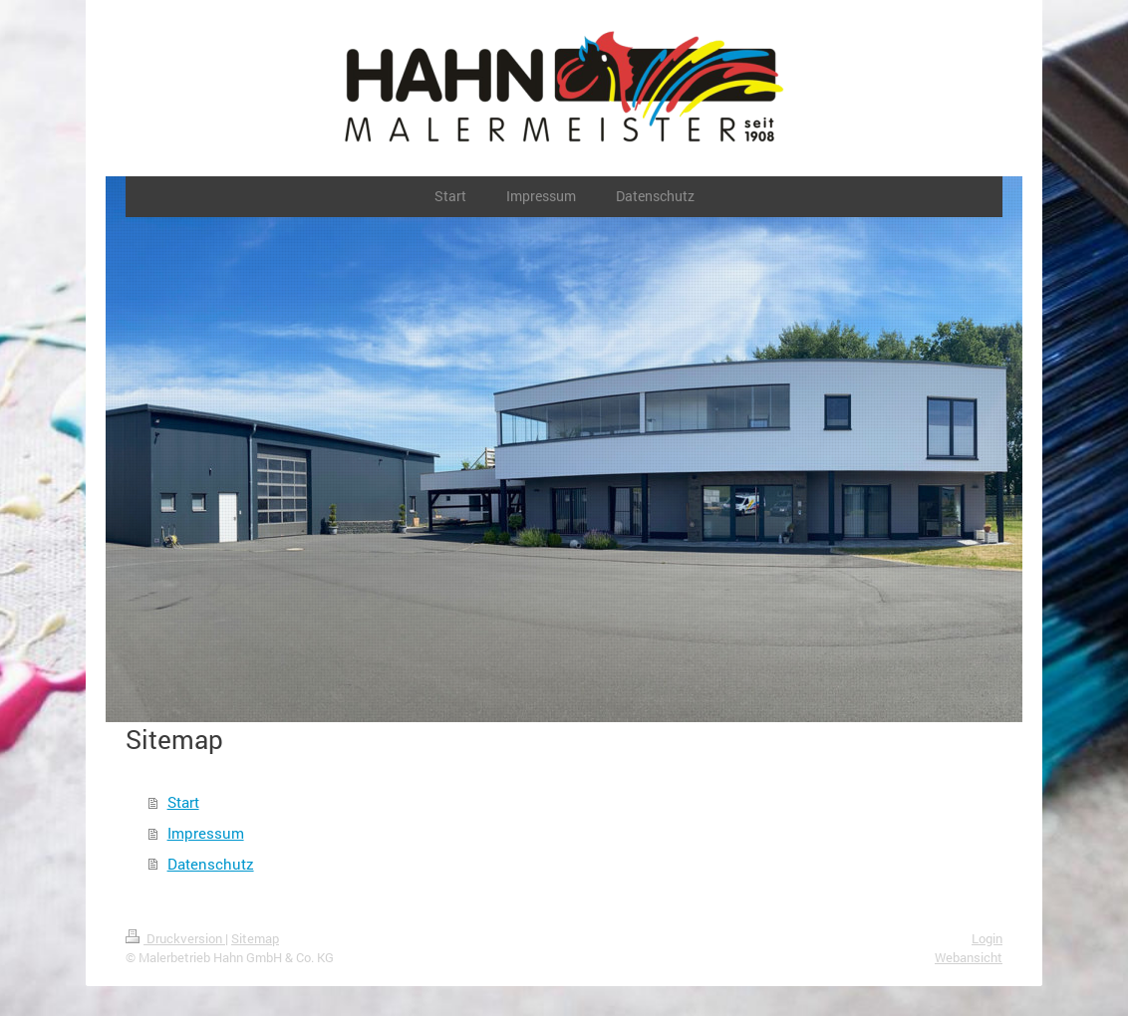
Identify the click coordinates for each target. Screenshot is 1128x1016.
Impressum (205, 833)
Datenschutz (210, 864)
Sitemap (255, 938)
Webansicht (968, 957)
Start (183, 802)
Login (987, 938)
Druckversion (175, 938)
